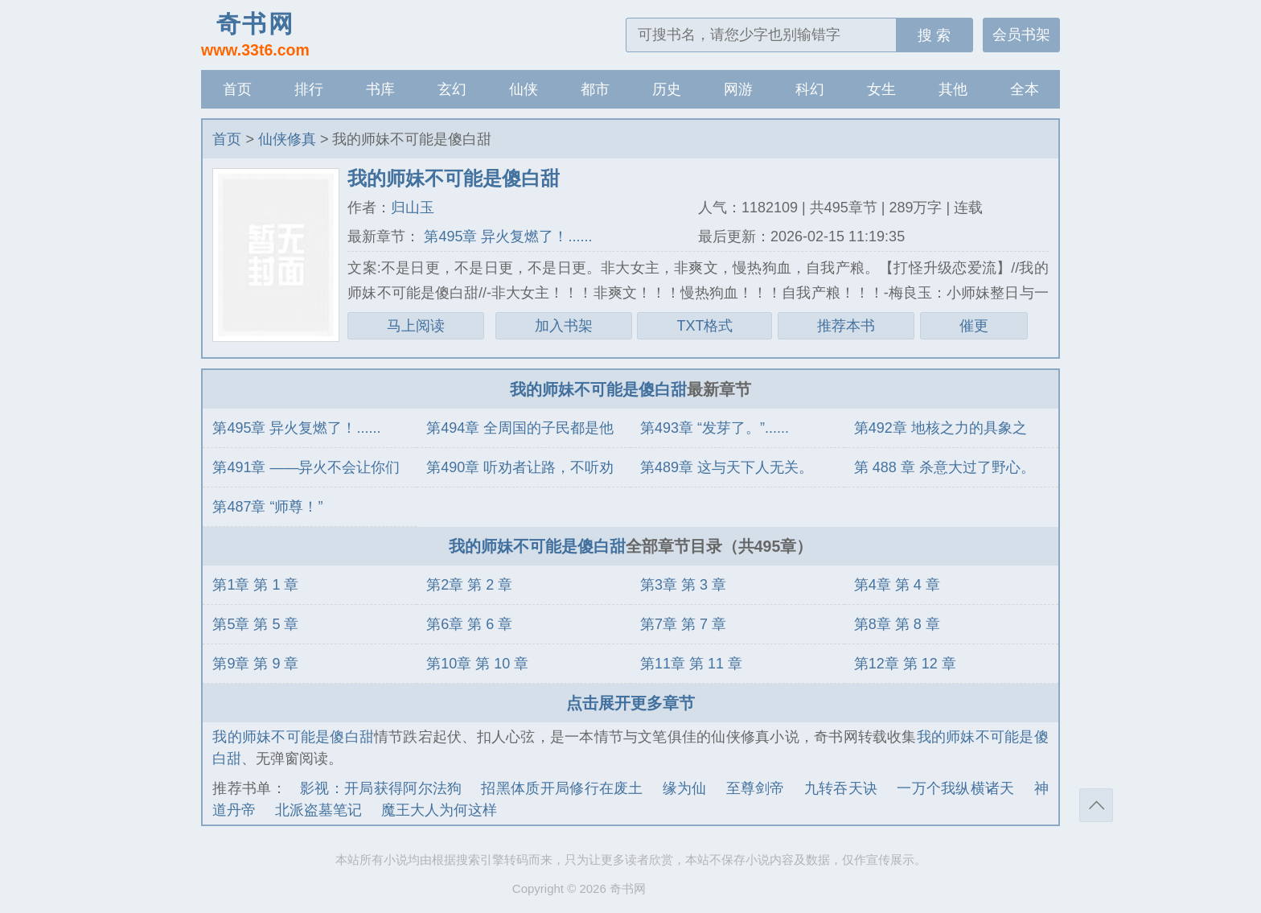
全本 (1024, 89)
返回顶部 (1096, 805)
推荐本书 (846, 326)
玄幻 (451, 89)
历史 (666, 89)
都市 (595, 89)
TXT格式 (704, 326)
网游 (738, 89)
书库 (380, 89)
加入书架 (564, 326)
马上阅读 (416, 326)
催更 (973, 326)
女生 (881, 89)
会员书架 (1021, 35)
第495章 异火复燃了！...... (506, 236)
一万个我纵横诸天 (955, 788)
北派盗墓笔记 (318, 810)
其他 (953, 89)
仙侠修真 (287, 139)
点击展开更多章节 (630, 703)
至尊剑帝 (755, 788)
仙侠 (523, 89)
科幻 (809, 89)
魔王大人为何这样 (439, 810)
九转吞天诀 (840, 788)
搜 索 (934, 35)
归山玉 (412, 207)
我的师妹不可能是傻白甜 (598, 389)
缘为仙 (685, 788)
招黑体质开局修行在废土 (562, 788)
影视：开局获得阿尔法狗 (381, 788)
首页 (237, 89)
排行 (308, 89)
